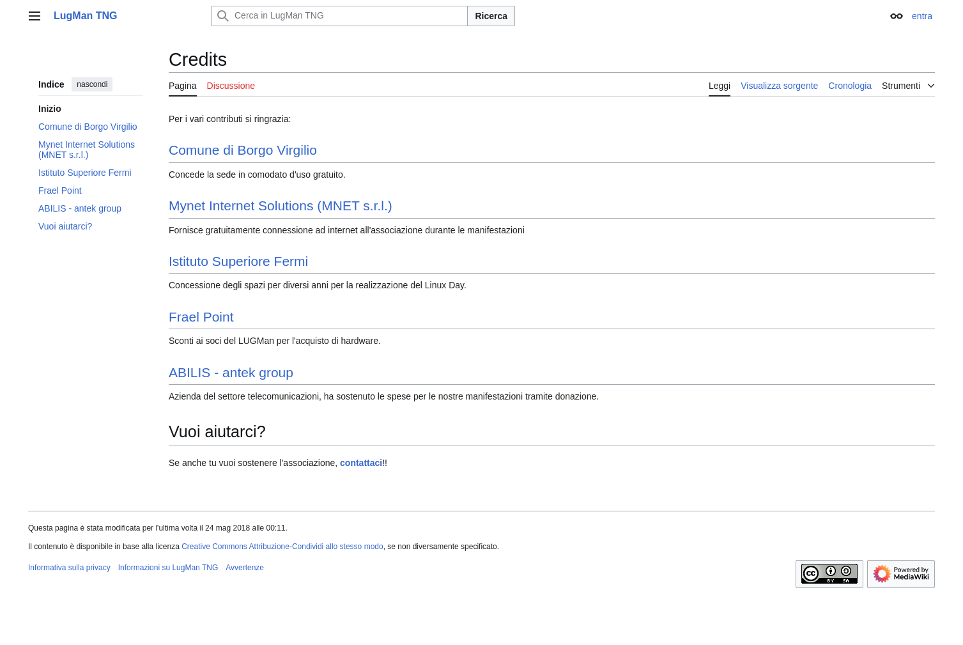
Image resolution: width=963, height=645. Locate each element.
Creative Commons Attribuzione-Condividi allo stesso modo (282, 546)
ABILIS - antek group (231, 372)
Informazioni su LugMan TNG (168, 567)
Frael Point (201, 316)
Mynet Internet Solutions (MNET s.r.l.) (280, 205)
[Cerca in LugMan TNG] (339, 16)
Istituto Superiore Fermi (238, 261)
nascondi (92, 84)
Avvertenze (245, 567)
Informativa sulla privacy (69, 567)
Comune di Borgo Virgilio (243, 150)
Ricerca (491, 16)
